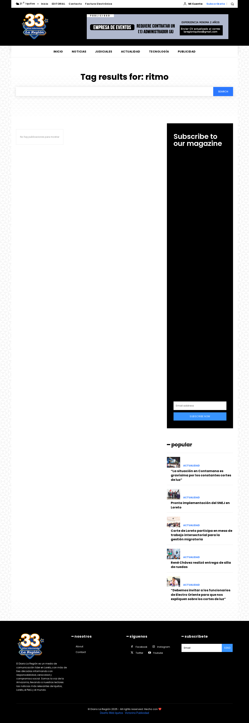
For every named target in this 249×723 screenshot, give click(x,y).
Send (227, 647)
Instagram (163, 647)
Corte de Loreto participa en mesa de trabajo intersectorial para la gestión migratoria (201, 535)
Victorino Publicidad (137, 712)
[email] (200, 405)
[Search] (223, 91)
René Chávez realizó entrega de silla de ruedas (201, 564)
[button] (232, 4)
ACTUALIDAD (191, 465)
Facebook (141, 647)
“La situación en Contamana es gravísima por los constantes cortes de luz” (201, 475)
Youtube (158, 653)
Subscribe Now (200, 416)
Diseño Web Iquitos (112, 712)
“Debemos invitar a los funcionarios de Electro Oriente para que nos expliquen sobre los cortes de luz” (200, 594)
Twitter (139, 653)
